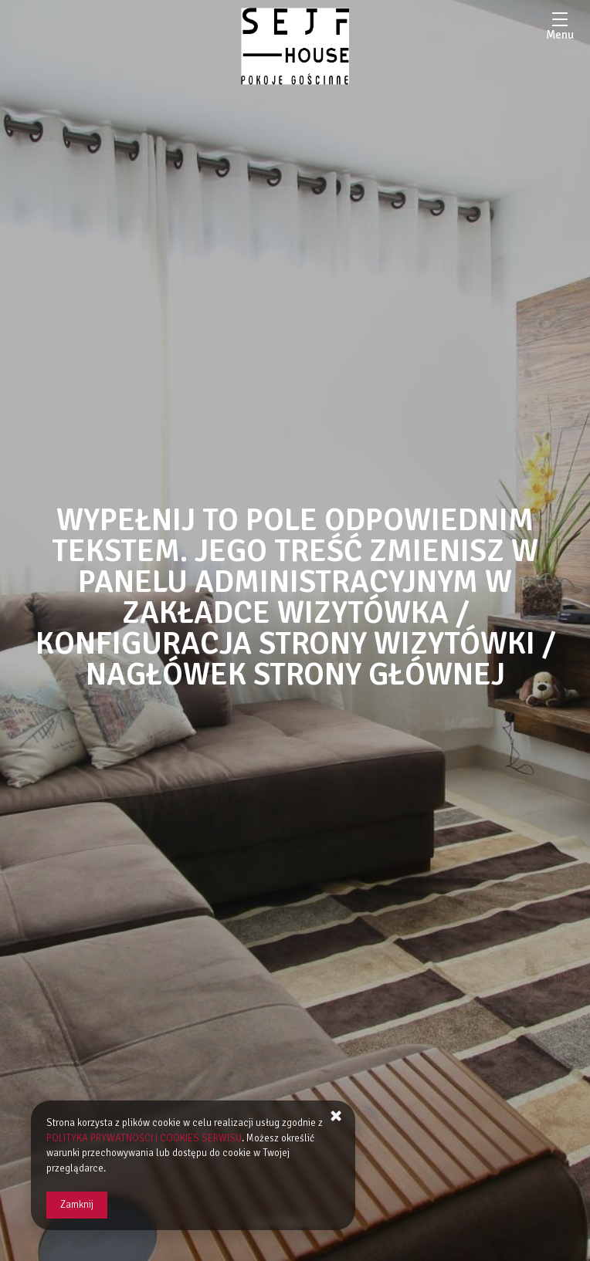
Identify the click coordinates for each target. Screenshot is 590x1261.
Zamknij (76, 1204)
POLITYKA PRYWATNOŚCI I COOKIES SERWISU (144, 1138)
